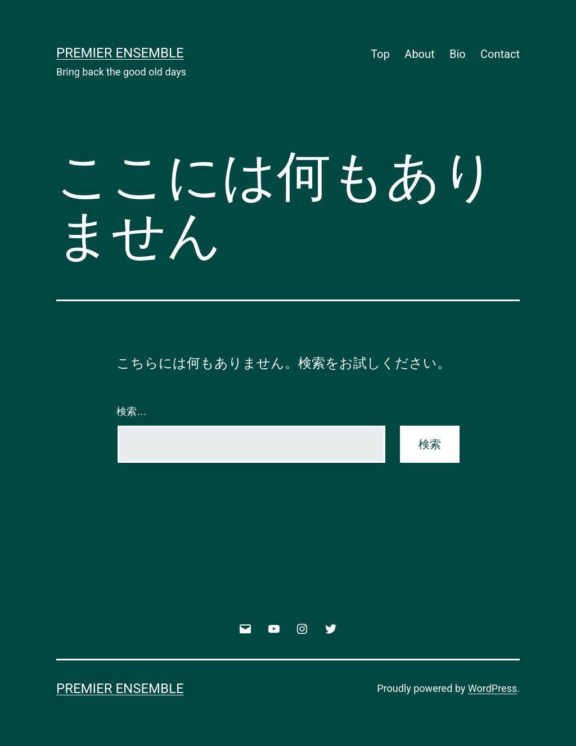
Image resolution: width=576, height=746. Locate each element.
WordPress (492, 688)
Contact (500, 54)
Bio (457, 54)
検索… (131, 411)
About (419, 54)
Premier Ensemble (120, 53)
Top (380, 54)
